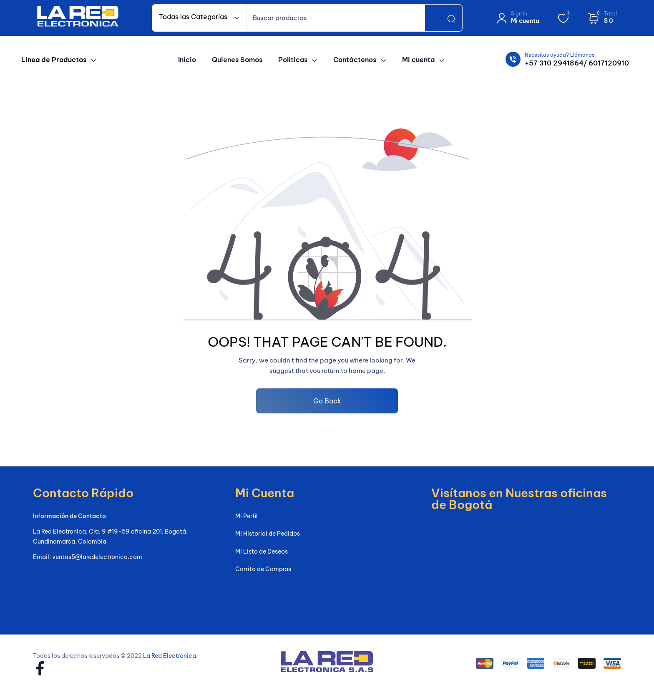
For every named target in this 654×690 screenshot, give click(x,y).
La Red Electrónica (169, 656)
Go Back (327, 401)
